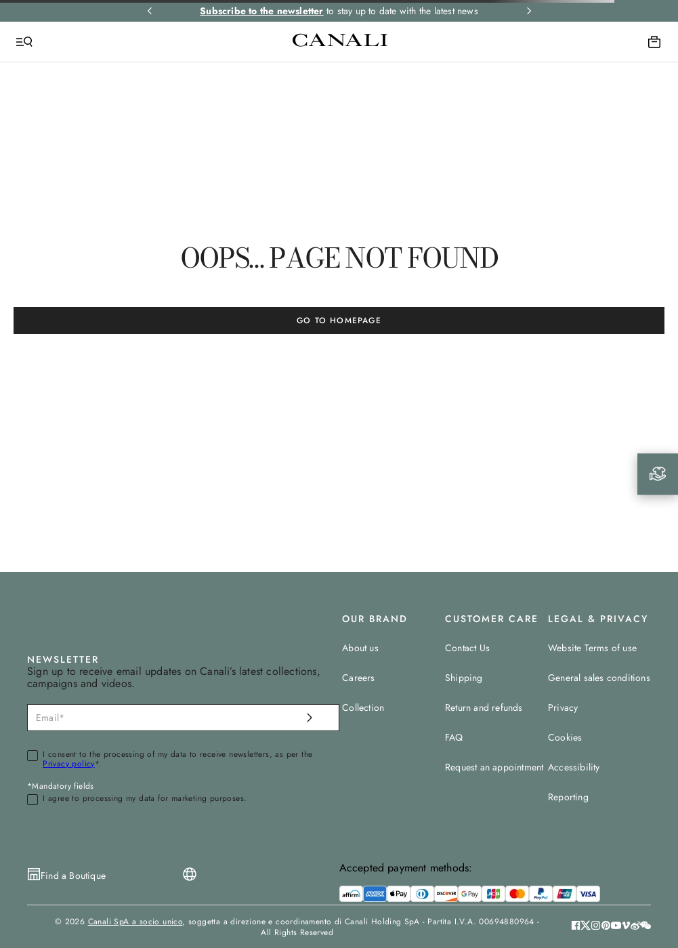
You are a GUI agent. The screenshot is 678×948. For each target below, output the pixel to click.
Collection (363, 707)
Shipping (464, 677)
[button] (646, 926)
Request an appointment (494, 767)
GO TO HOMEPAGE (339, 320)
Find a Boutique (73, 875)
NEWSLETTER (63, 659)
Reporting (568, 797)
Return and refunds (484, 707)
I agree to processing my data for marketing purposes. (145, 799)
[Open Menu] (24, 42)
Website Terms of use (592, 648)
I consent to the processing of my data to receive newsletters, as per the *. (177, 759)
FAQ (454, 737)
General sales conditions (599, 677)
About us (360, 648)
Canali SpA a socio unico (135, 921)
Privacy (563, 707)
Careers (358, 677)
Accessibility (574, 767)
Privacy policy (69, 764)
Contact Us (467, 648)
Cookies (565, 737)
